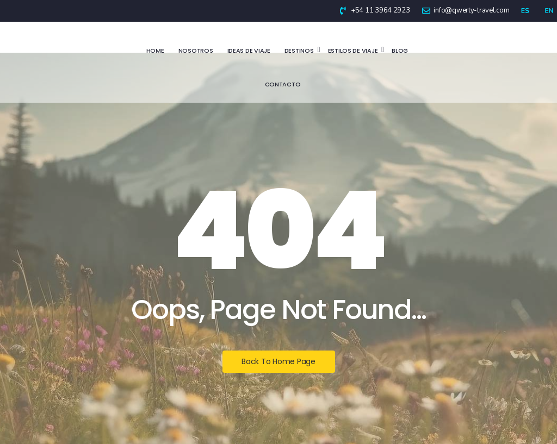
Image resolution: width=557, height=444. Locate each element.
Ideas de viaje (248, 50)
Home (155, 50)
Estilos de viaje (354, 50)
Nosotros (195, 50)
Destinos (299, 50)
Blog (400, 50)
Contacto (283, 84)
